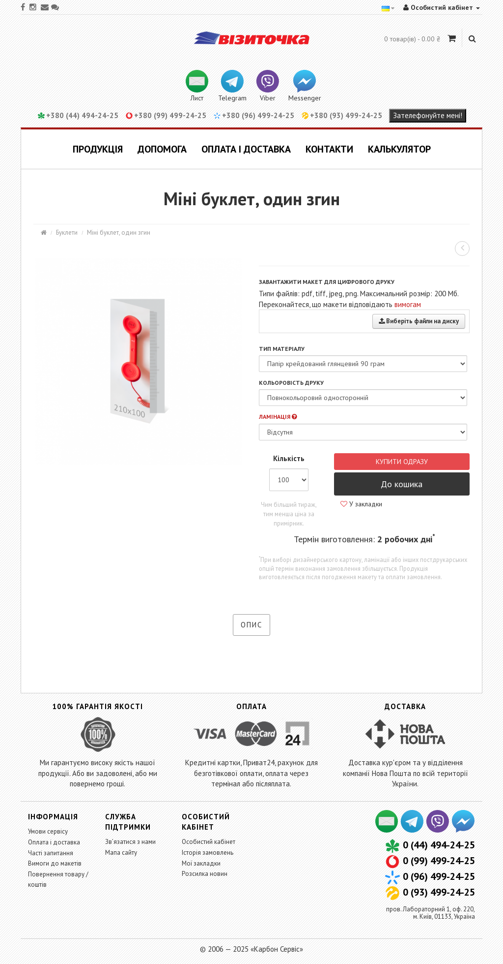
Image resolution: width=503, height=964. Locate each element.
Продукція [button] (98, 149)
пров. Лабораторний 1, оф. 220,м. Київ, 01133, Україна (430, 912)
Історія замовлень (207, 852)
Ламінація (278, 416)
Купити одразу (402, 461)
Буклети (67, 232)
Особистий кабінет (208, 842)
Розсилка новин (204, 874)
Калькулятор (399, 149)
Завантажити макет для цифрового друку (326, 281)
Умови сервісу (48, 831)
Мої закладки (201, 863)
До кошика (401, 484)
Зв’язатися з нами (130, 842)
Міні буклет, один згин (118, 232)
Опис (251, 624)
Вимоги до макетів (55, 863)
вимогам (407, 304)
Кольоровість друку (291, 382)
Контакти (329, 149)
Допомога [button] (162, 149)
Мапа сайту (121, 852)
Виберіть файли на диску (419, 321)
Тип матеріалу (282, 348)
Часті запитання (50, 853)
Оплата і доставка (246, 149)
